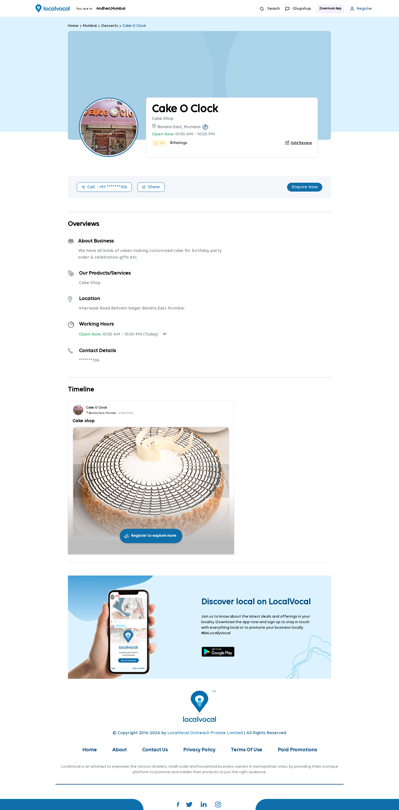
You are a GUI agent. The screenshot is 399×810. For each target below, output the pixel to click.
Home (73, 26)
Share (151, 187)
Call (104, 187)
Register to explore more (153, 536)
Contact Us (155, 750)
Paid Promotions (297, 750)
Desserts (109, 26)
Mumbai (90, 26)
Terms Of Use (246, 750)
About (119, 750)
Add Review (301, 143)
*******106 (89, 360)
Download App (330, 8)
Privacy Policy (199, 750)
